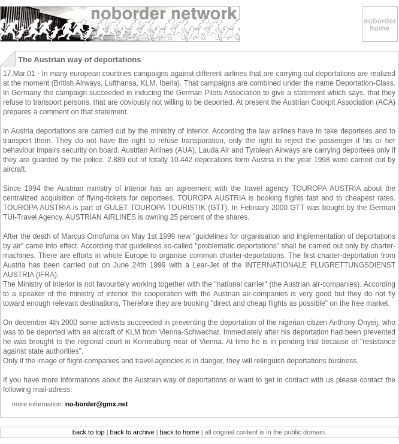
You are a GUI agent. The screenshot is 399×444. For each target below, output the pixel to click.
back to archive (132, 432)
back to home (180, 432)
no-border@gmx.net (96, 403)
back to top (88, 432)
